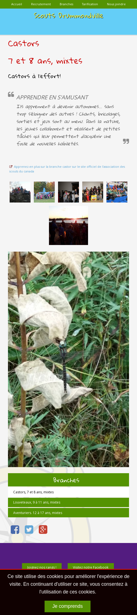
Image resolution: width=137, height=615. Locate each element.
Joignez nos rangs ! (41, 567)
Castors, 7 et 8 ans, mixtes (33, 492)
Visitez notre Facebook (90, 567)
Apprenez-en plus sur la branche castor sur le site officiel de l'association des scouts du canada (67, 168)
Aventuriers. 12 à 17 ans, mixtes (37, 512)
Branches (66, 480)
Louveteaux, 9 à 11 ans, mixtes (36, 502)
